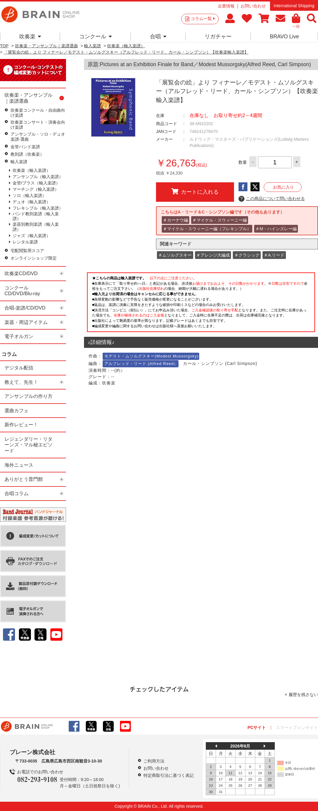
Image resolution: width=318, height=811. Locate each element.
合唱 (158, 37)
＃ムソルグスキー (175, 255)
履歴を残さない (303, 694)
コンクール (95, 37)
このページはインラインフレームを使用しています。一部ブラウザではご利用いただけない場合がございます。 (201, 304)
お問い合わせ (253, 6)
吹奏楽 (30, 37)
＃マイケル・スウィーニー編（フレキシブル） (207, 228)
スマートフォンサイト (297, 727)
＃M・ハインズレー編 (276, 228)
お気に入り (283, 187)
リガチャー (218, 37)
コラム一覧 (203, 18)
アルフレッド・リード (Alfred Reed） (141, 363)
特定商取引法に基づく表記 (168, 775)
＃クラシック (247, 255)
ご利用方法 (153, 761)
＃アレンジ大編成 (213, 255)
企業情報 (226, 6)
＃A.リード (274, 255)
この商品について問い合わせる (271, 199)
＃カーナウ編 (175, 220)
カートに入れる (195, 191)
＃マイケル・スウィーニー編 (219, 220)
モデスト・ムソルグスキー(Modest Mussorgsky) (151, 356)
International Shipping (294, 5)
